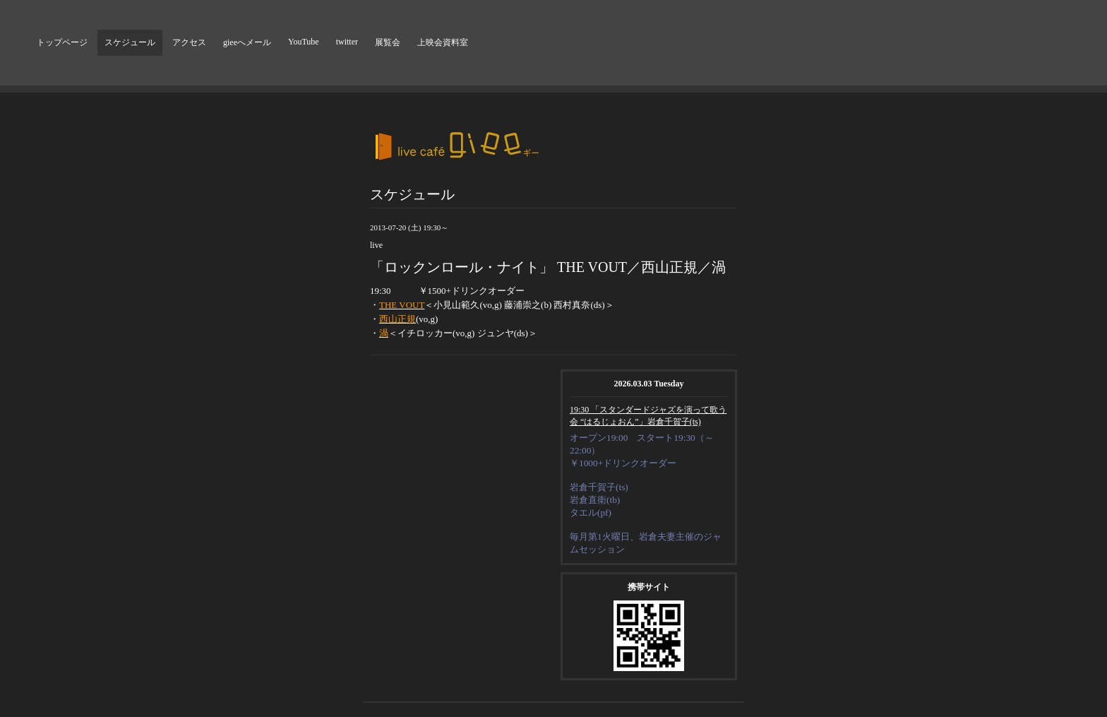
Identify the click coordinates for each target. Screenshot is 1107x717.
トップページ (62, 42)
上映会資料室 (442, 42)
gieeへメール (247, 42)
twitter (347, 42)
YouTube (303, 42)
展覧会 (387, 42)
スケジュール (129, 42)
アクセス (189, 42)
